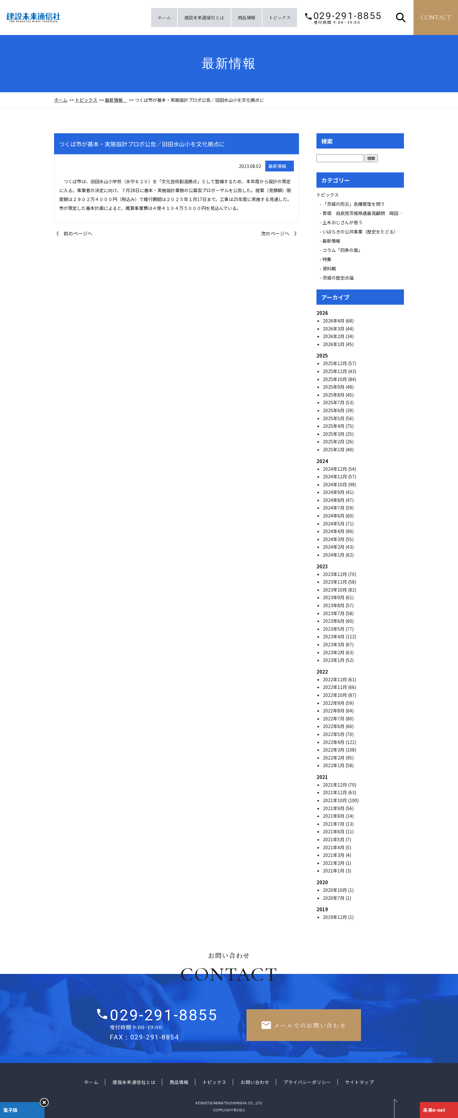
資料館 (329, 268)
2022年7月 (334, 718)
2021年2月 (334, 863)
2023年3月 (334, 644)
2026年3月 (334, 328)
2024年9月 (334, 492)
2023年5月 (334, 629)
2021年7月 (334, 824)
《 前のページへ (73, 233)
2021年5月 (334, 839)
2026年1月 (334, 344)
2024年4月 (334, 531)
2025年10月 (335, 379)
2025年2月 (334, 441)
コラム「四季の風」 (343, 250)
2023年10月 (335, 590)
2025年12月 (335, 363)
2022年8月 (334, 710)
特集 (327, 259)
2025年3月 (334, 434)
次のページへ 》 (280, 233)
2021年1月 (334, 870)
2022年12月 (335, 679)
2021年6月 (334, 831)
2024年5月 (334, 523)
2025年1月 (334, 449)
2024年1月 (334, 555)
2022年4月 (334, 742)
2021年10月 (335, 800)
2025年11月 (335, 371)
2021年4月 (334, 847)
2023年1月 (334, 660)
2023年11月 (335, 582)
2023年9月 (334, 597)
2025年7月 (334, 402)
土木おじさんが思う (343, 222)
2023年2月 (334, 652)
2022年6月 (334, 726)
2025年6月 (334, 410)
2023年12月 (335, 574)
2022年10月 (335, 695)
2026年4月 (334, 320)
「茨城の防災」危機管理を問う (354, 204)
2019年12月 (335, 917)
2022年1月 (334, 765)
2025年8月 (334, 395)
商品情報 (246, 17)
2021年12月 (335, 784)
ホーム (164, 17)
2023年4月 (334, 636)
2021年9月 (334, 808)
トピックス (280, 17)
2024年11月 (335, 476)
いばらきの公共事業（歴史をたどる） (360, 231)
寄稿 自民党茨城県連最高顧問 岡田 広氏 (369, 213)
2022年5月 (334, 734)
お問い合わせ (254, 1082)
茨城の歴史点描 (338, 277)
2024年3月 (334, 539)
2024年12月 (335, 469)
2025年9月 (334, 387)
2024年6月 (334, 515)
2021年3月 (334, 855)
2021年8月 (334, 816)
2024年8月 (334, 500)
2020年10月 (335, 890)
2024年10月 (335, 484)
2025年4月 (334, 426)
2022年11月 (335, 687)
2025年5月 (334, 418)
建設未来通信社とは (204, 17)
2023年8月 (334, 605)
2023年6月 (334, 621)
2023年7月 (334, 613)
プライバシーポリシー (307, 1082)
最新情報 (116, 100)
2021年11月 (335, 792)
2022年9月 (334, 703)
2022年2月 (334, 757)
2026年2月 (334, 336)
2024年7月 (334, 507)
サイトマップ (359, 1082)
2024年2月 (334, 547)
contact (436, 17)
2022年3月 (334, 749)
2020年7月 (334, 898)
